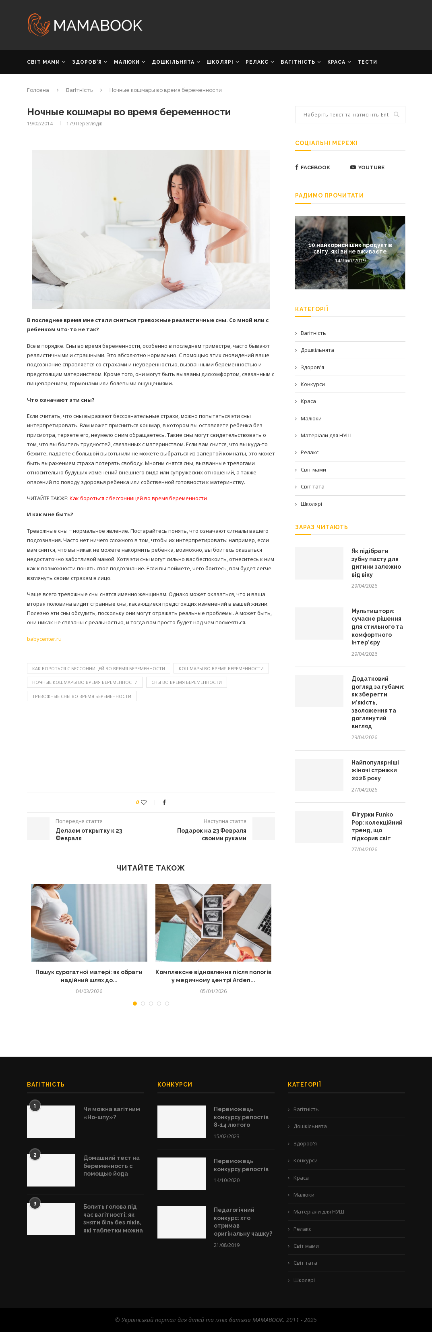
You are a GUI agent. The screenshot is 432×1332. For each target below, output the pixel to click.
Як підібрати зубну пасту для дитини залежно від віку (376, 563)
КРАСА (336, 62)
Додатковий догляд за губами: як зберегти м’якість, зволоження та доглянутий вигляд (378, 702)
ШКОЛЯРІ (220, 62)
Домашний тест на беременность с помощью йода (111, 1166)
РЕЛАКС (257, 62)
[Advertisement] (280, 24)
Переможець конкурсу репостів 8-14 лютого (241, 1117)
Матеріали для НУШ (326, 435)
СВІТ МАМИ (43, 62)
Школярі (311, 503)
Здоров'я (312, 367)
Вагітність (313, 333)
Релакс (309, 452)
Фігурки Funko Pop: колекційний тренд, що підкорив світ (377, 826)
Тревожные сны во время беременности (81, 696)
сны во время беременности (186, 682)
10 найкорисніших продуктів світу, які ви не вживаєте (350, 247)
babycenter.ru (44, 638)
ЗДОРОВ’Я (87, 62)
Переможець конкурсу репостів (241, 1165)
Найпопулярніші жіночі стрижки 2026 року (375, 770)
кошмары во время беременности (221, 668)
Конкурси (313, 384)
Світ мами (313, 469)
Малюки (311, 418)
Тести (367, 62)
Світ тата (313, 486)
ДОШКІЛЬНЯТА (173, 62)
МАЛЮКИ (127, 62)
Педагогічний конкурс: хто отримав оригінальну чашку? (243, 1222)
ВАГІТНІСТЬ (298, 62)
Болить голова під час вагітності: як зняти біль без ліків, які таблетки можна (113, 1218)
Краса (308, 401)
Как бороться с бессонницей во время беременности (98, 668)
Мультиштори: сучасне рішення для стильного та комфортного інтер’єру (377, 627)
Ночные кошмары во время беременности (85, 682)
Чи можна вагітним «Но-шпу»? (111, 1113)
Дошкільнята (317, 349)
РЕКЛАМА (40, 85)
